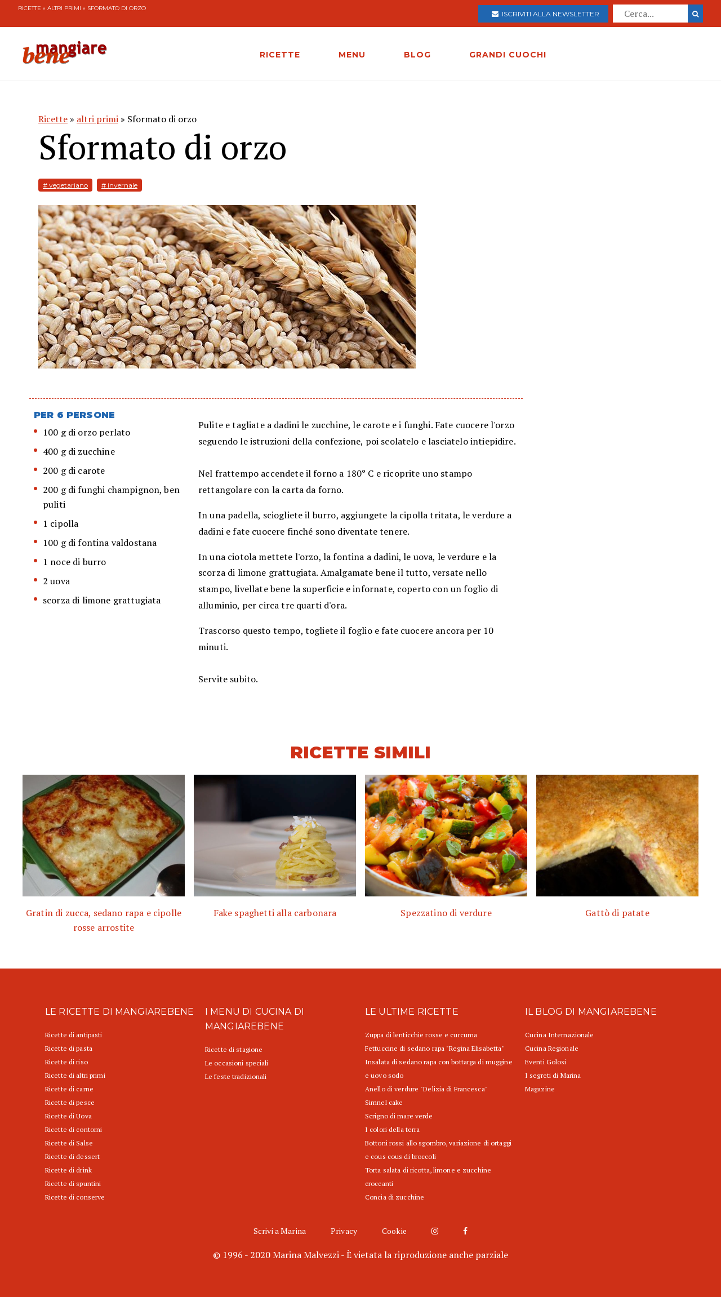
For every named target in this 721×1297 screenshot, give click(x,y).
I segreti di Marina (553, 1075)
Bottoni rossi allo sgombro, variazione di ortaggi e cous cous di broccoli (438, 1150)
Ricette (29, 8)
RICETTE (280, 55)
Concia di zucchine (394, 1197)
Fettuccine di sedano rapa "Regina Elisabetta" (434, 1048)
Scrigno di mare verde (399, 1116)
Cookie (394, 1230)
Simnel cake (384, 1102)
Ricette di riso (66, 1062)
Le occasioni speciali (237, 1063)
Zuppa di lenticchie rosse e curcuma (421, 1035)
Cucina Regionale (551, 1048)
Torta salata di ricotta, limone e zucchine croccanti (428, 1177)
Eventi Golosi (546, 1062)
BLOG (417, 55)
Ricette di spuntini (73, 1183)
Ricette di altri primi (75, 1075)
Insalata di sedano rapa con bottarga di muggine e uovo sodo (439, 1069)
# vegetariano (65, 185)
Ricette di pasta (68, 1048)
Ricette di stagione (233, 1049)
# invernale (119, 185)
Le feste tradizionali (236, 1076)
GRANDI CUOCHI (507, 55)
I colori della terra (392, 1129)
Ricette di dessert (72, 1156)
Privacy (344, 1230)
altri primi (64, 8)
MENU (352, 55)
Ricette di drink (68, 1170)
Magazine (540, 1089)
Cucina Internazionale (559, 1035)
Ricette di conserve (75, 1197)
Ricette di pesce (70, 1102)
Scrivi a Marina (279, 1230)
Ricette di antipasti (73, 1035)
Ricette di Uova (68, 1116)
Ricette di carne (69, 1089)
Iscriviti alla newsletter (545, 14)
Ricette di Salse (69, 1143)
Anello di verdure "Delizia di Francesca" (426, 1089)
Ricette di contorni (73, 1129)
